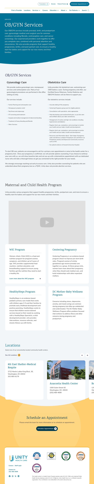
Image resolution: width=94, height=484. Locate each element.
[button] (82, 355)
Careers (11, 466)
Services (8, 19)
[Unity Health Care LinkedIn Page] (18, 476)
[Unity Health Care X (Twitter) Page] (16, 476)
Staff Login (18, 466)
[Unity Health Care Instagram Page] (13, 476)
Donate (53, 4)
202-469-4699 (13, 472)
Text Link (24, 380)
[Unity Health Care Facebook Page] (10, 476)
